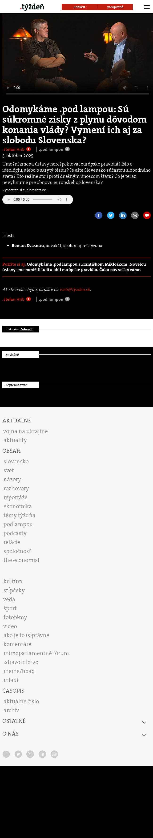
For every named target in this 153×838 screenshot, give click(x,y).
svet (9, 470)
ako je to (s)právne (26, 635)
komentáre (17, 644)
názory (12, 479)
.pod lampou (51, 149)
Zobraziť (26, 329)
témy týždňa (20, 515)
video (10, 626)
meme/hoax (19, 671)
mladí (11, 680)
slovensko (16, 461)
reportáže (16, 497)
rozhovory (16, 488)
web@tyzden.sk (75, 289)
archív (11, 710)
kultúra (13, 581)
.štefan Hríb (13, 149)
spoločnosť (17, 551)
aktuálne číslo (21, 701)
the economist (22, 560)
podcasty (15, 533)
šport (10, 608)
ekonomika (18, 506)
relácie (12, 542)
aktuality (15, 440)
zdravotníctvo (21, 662)
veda (9, 599)
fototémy (15, 617)
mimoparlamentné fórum (36, 653)
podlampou (18, 524)
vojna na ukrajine (25, 431)
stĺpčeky (14, 590)
